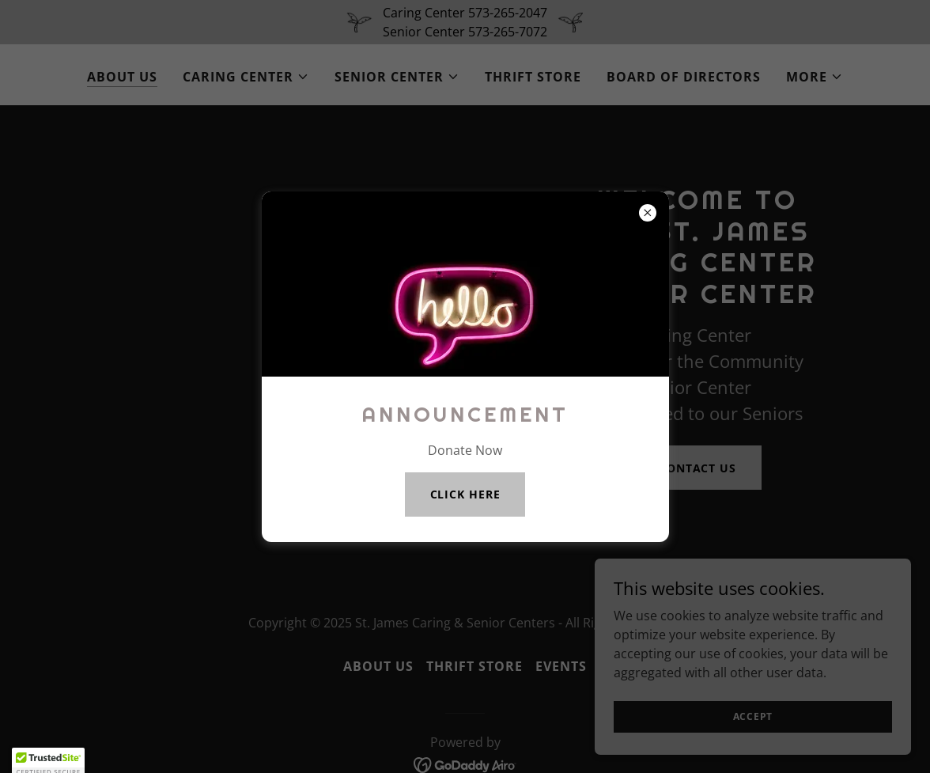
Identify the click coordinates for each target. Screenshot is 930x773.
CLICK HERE (465, 494)
